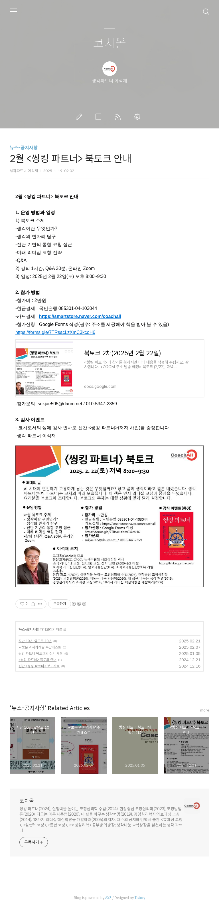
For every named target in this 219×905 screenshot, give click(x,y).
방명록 (99, 116)
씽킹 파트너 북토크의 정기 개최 (41, 653)
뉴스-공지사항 (24, 148)
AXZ (108, 898)
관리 (138, 116)
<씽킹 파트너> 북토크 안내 (37, 660)
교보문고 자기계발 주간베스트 (40, 647)
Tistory (140, 898)
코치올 (109, 44)
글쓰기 (80, 116)
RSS (119, 116)
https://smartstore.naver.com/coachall (80, 316)
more (204, 710)
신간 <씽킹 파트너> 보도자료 (39, 666)
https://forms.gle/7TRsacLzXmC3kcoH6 (55, 332)
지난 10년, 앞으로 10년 (35, 641)
